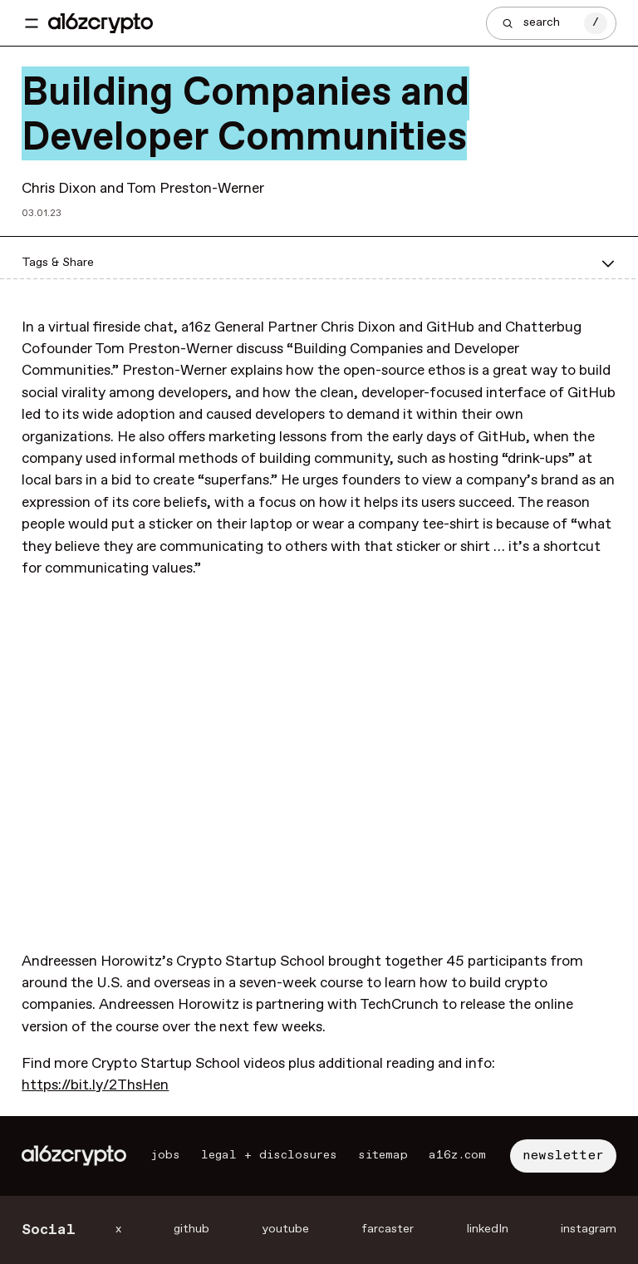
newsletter (563, 1155)
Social (49, 1230)
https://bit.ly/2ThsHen (95, 1085)
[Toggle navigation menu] (32, 23)
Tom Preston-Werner (195, 189)
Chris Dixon (59, 189)
